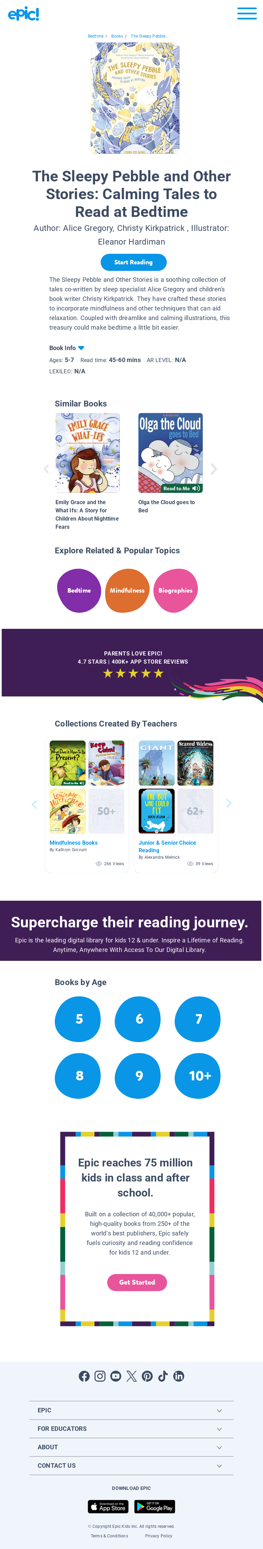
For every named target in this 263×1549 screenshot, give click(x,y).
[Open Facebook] (84, 1376)
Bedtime (95, 36)
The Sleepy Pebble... (150, 36)
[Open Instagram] (100, 1376)
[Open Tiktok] (163, 1376)
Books (117, 36)
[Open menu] (247, 15)
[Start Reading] (134, 262)
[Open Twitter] (131, 1376)
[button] (87, 804)
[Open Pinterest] (147, 1376)
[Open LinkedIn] (178, 1376)
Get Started (137, 1282)
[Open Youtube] (115, 1376)
